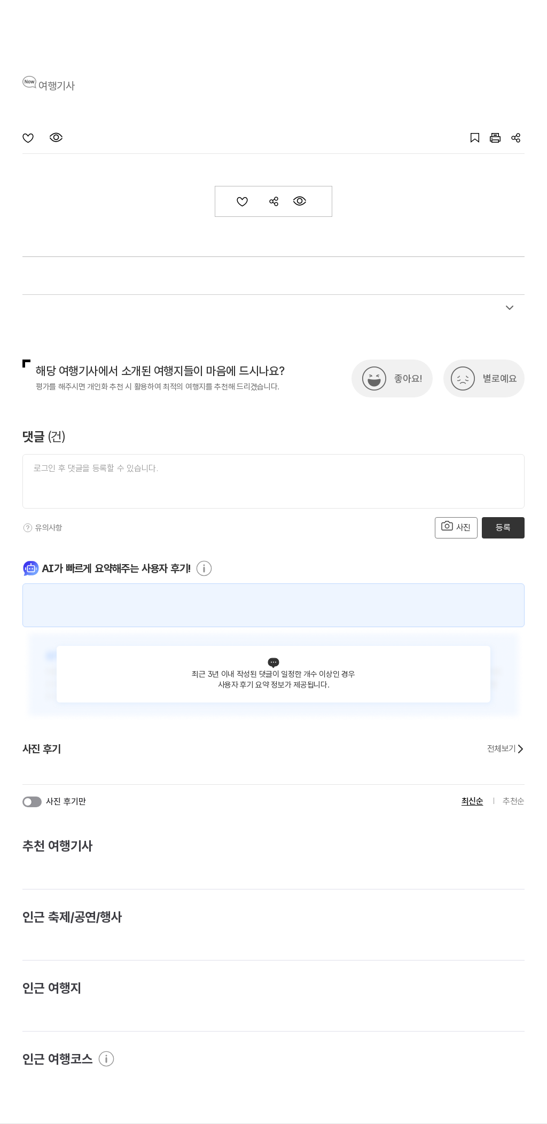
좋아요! (408, 378)
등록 (503, 527)
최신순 (472, 801)
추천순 (514, 801)
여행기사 (56, 86)
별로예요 (500, 378)
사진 (456, 526)
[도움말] (27, 527)
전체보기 (506, 749)
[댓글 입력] (273, 481)
